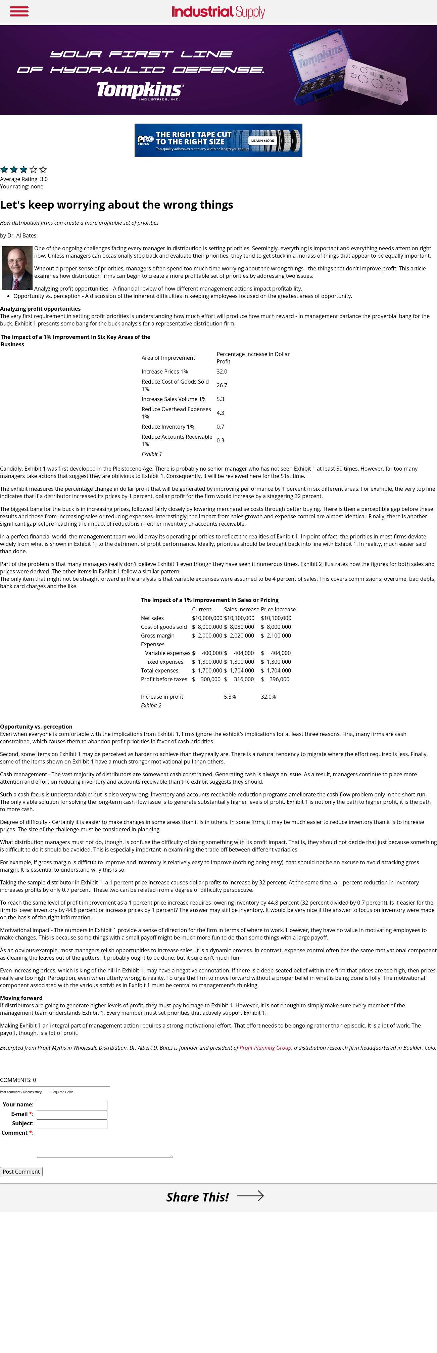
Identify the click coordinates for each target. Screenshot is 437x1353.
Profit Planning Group (265, 1047)
